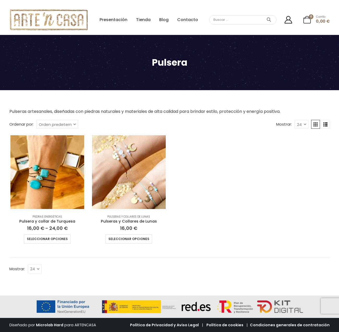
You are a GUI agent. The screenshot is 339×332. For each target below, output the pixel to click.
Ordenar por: (21, 124)
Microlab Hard (49, 325)
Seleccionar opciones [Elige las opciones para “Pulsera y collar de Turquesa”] (47, 239)
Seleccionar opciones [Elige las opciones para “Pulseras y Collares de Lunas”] (128, 239)
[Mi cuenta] (288, 19)
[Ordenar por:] (57, 124)
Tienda (143, 20)
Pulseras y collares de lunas (128, 217)
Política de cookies (224, 325)
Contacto (187, 20)
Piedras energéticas (47, 217)
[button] (315, 124)
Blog (164, 20)
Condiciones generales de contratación (290, 325)
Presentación (113, 20)
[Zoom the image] (48, 12)
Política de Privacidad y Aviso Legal (164, 325)
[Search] (269, 19)
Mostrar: (284, 124)
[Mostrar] (302, 124)
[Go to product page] (47, 172)
